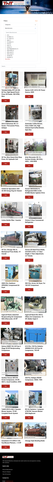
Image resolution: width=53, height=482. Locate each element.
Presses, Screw (23, 72)
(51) (7, 35)
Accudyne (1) (9, 42)
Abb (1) (8, 40)
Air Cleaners (22, 141)
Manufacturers (8, 28)
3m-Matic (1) (9, 37)
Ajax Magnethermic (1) (7, 52)
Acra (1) (8, 44)
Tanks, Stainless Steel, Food (42, 141)
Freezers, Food (40, 176)
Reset (13, 21)
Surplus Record (45, 472)
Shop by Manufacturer (32, 446)
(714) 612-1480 (9, 460)
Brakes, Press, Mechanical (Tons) (26, 208)
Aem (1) (8, 45)
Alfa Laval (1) (9, 59)
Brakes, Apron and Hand (42, 419)
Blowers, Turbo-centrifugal (42, 384)
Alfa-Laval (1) (9, 61)
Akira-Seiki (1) (8, 56)
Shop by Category (31, 449)
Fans (20, 419)
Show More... (8, 66)
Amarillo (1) (9, 64)
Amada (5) (8, 62)
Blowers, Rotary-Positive (24, 384)
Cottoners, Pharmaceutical (25, 176)
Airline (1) (8, 47)
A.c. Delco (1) (9, 38)
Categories (7, 24)
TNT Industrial (11, 473)
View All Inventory (31, 451)
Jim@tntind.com (9, 458)
